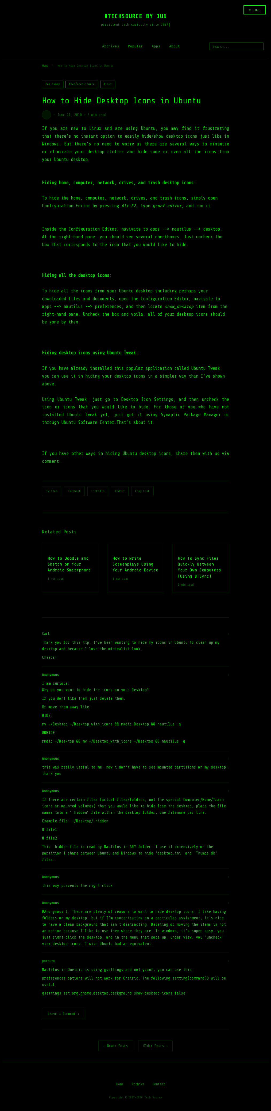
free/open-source (82, 84)
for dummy (52, 84)
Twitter (51, 491)
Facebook (74, 491)
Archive (138, 1085)
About (174, 46)
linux (108, 84)
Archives (110, 46)
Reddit (120, 491)
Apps (156, 46)
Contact (158, 1085)
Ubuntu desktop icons (146, 453)
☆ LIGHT (254, 10)
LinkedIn (97, 491)
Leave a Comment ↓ (64, 1014)
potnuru (48, 961)
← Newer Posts (115, 1046)
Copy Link (142, 491)
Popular (135, 46)
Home (45, 65)
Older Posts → (155, 1046)
